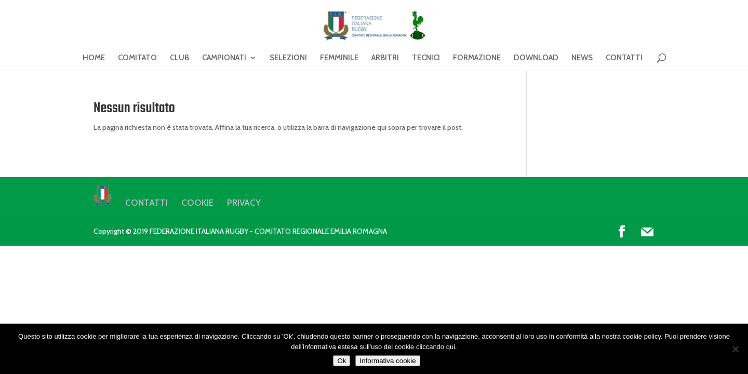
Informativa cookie (387, 361)
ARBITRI (385, 58)
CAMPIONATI (224, 58)
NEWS (582, 58)
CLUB (179, 58)
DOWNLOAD (536, 58)
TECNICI (426, 58)
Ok (341, 361)
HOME (94, 58)
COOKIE (197, 202)
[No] (735, 349)
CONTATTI (624, 58)
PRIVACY (244, 202)
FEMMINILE (339, 58)
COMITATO (137, 58)
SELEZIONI (288, 58)
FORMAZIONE (477, 58)
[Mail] (647, 232)
